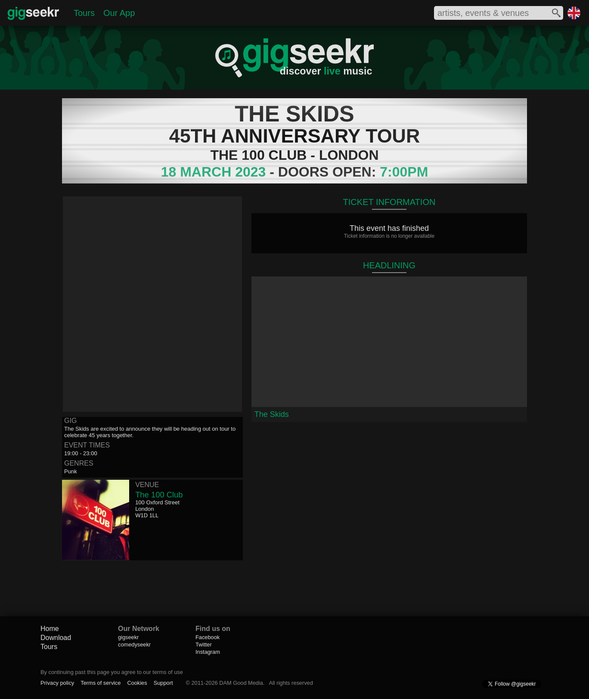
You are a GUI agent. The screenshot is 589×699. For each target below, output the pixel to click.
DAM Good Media (241, 683)
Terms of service (101, 683)
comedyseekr (134, 644)
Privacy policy (57, 683)
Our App (119, 13)
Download (55, 637)
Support (163, 683)
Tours (84, 13)
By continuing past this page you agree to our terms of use (111, 672)
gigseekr (128, 637)
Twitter (203, 644)
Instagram (207, 652)
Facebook (207, 637)
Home (49, 628)
